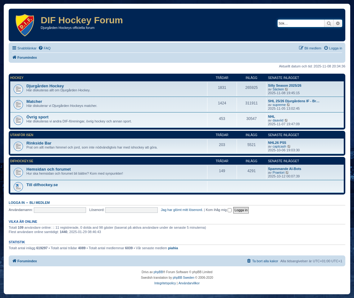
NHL (271, 116)
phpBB (158, 272)
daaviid (278, 120)
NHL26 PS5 (277, 142)
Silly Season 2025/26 (285, 85)
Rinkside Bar (39, 143)
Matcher (34, 101)
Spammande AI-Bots (284, 169)
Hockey (17, 78)
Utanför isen (21, 135)
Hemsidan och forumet (48, 169)
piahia (173, 248)
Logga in (17, 202)
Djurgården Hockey (45, 86)
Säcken (278, 89)
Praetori (279, 172)
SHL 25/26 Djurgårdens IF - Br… (294, 101)
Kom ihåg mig (219, 210)
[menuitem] (44, 48)
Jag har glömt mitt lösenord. (182, 210)
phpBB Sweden (183, 277)
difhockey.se (21, 161)
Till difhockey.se (42, 184)
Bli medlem (40, 202)
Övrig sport (37, 117)
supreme (279, 105)
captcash (279, 146)
